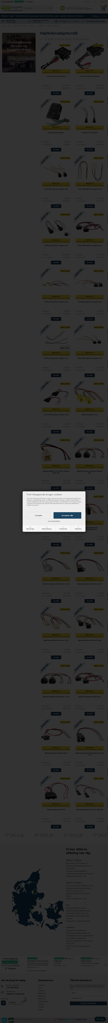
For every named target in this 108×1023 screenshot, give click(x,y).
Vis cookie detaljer (54, 521)
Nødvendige (30, 529)
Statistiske (78, 529)
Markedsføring (47, 529)
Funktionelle (63, 529)
